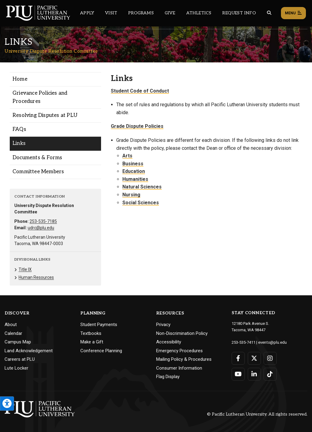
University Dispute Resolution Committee (51, 51)
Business (132, 164)
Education (133, 171)
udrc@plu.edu (41, 227)
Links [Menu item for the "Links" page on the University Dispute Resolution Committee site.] (19, 143)
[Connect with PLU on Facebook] (238, 358)
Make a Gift (91, 342)
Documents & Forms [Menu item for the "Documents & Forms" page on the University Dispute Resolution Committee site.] (37, 158)
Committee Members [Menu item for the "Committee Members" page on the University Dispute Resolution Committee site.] (38, 172)
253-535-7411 (243, 342)
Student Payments (98, 324)
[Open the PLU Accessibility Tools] (7, 403)
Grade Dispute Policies (137, 126)
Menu (293, 13)
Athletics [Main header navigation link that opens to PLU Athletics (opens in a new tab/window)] (199, 13)
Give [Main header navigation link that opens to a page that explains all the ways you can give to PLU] (170, 13)
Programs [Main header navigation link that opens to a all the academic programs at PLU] (141, 13)
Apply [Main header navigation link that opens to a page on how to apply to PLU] (87, 13)
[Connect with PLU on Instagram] (269, 358)
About (11, 324)
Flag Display (168, 376)
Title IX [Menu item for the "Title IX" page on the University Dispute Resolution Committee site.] (25, 269)
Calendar (13, 333)
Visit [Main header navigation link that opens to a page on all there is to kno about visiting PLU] (111, 13)
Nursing (131, 195)
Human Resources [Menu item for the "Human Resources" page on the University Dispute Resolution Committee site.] (36, 277)
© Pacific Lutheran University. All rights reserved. (257, 414)
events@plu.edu (272, 342)
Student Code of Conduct (140, 91)
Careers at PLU (20, 359)
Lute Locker (16, 368)
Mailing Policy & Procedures (184, 359)
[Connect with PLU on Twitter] (254, 358)
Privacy (163, 324)
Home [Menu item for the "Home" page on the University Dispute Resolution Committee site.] (19, 79)
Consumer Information (179, 368)
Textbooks (90, 333)
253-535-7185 (43, 221)
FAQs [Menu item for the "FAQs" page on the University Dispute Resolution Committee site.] (19, 129)
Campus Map (18, 342)
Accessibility (168, 342)
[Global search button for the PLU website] (269, 13)
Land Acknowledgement (29, 350)
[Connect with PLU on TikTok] (269, 373)
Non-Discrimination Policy (182, 333)
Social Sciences (140, 202)
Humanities (135, 179)
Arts (127, 156)
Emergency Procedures (179, 350)
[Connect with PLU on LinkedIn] (254, 373)
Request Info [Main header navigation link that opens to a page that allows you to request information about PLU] (239, 13)
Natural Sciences (142, 187)
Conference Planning (101, 350)
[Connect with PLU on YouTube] (238, 373)
